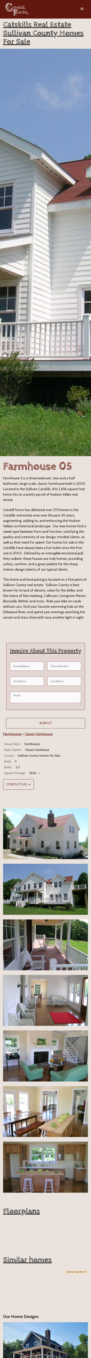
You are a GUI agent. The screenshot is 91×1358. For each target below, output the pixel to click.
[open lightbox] (45, 833)
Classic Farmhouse (39, 734)
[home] (16, 9)
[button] (82, 9)
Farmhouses (12, 734)
